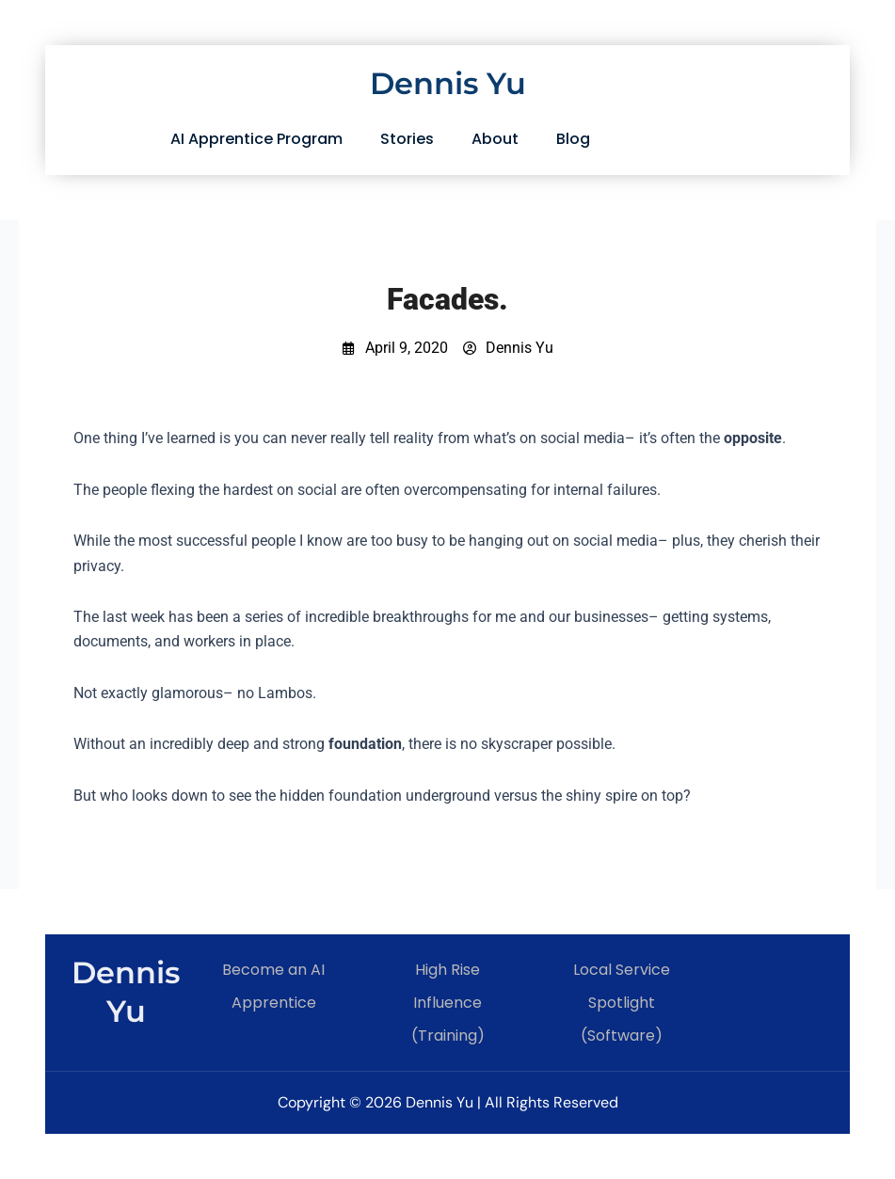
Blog (573, 139)
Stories (407, 139)
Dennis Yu (448, 83)
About (495, 139)
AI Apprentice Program (256, 139)
